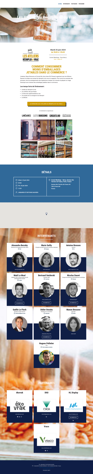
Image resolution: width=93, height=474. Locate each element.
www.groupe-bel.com (19, 269)
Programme (81, 3)
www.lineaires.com (46, 468)
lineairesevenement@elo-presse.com (46, 467)
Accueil (60, 3)
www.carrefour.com (46, 299)
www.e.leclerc (19, 300)
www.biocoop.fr (73, 299)
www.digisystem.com (46, 414)
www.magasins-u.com (73, 269)
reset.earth (73, 333)
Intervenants (66, 3)
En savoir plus (19, 303)
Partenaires (74, 3)
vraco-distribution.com (46, 448)
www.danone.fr (46, 269)
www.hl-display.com (73, 414)
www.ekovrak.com (19, 414)
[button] (46, 213)
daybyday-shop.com (46, 333)
